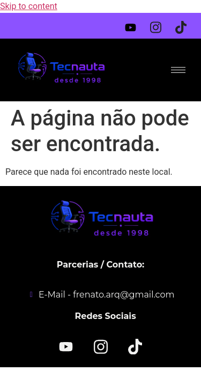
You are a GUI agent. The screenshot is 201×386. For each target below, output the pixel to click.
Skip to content (28, 6)
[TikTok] (135, 346)
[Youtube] (134, 25)
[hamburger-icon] (178, 70)
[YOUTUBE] (65, 347)
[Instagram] (159, 23)
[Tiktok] (184, 23)
